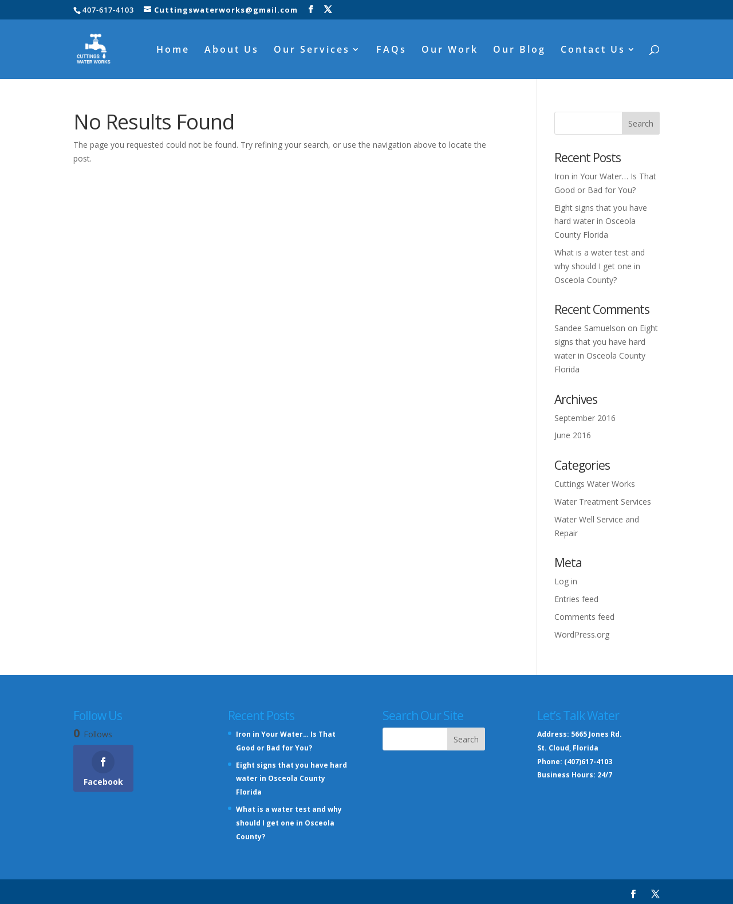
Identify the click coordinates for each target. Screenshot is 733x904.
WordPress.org (581, 634)
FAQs (391, 50)
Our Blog (519, 50)
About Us (231, 50)
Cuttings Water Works (594, 483)
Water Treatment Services (602, 501)
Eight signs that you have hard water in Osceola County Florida (600, 221)
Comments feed (584, 616)
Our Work (449, 50)
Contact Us (593, 50)
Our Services (312, 50)
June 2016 (572, 435)
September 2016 (585, 417)
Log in (565, 581)
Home (173, 50)
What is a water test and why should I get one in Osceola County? (599, 266)
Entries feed (576, 599)
